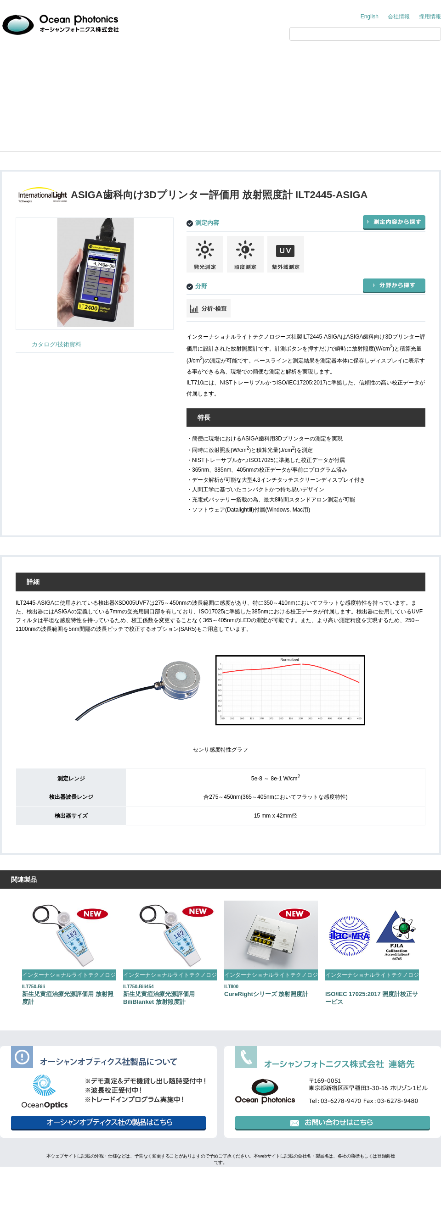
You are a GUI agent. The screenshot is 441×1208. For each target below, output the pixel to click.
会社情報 (399, 16)
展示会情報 (268, 60)
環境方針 (225, 1178)
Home (15, 87)
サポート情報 (337, 60)
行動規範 (261, 1178)
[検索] (355, 34)
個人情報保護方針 (178, 1178)
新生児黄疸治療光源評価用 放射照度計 (67, 994)
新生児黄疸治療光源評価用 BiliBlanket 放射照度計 (159, 994)
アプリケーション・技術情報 (199, 60)
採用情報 (430, 16)
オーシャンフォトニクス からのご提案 (48, 60)
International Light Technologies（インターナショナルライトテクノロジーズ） (130, 87)
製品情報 (130, 60)
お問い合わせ (406, 60)
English (370, 16)
